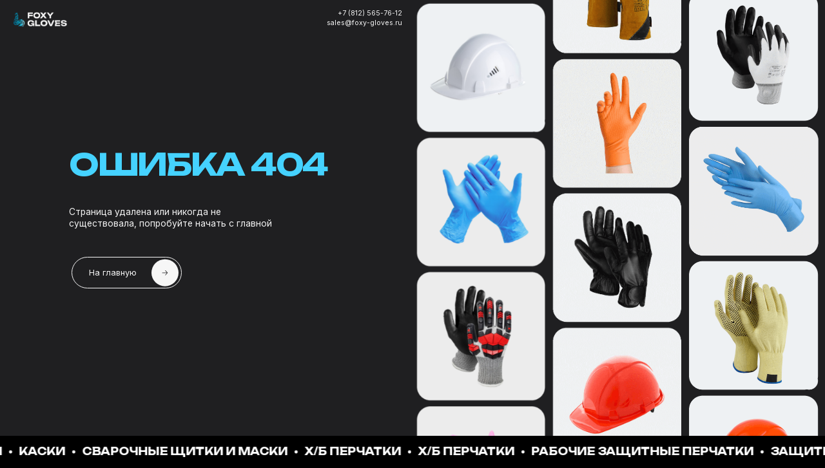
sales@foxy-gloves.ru (364, 23)
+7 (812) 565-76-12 (370, 13)
